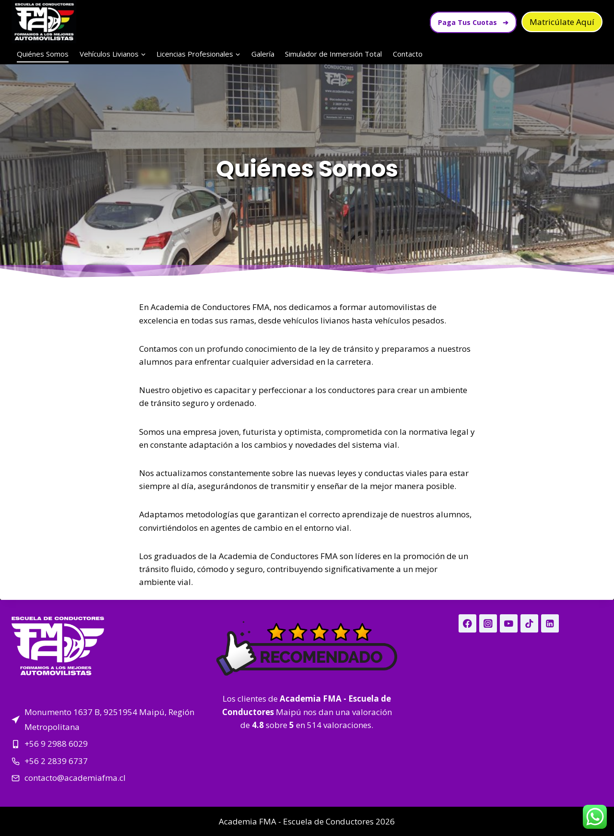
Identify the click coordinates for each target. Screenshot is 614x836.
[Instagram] (488, 623)
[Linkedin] (550, 623)
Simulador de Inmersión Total (333, 54)
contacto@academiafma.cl (75, 777)
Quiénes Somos (43, 54)
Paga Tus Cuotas (473, 22)
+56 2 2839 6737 (56, 760)
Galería (262, 54)
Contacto (408, 54)
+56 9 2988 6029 (56, 743)
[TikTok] (529, 623)
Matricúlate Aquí (562, 21)
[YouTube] (509, 623)
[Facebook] (467, 623)
